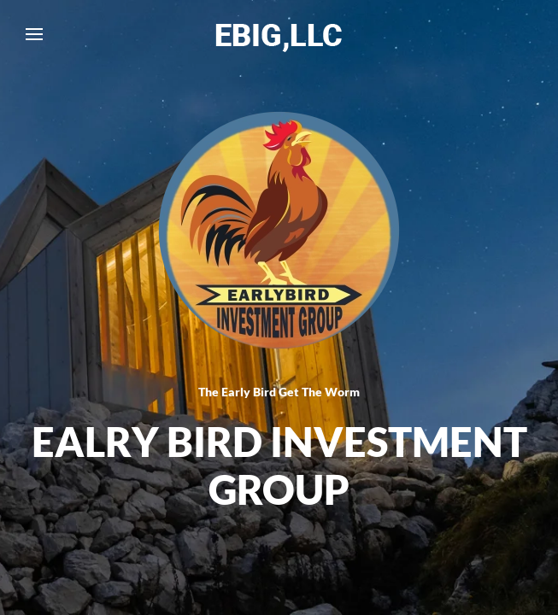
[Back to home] (279, 34)
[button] (34, 34)
